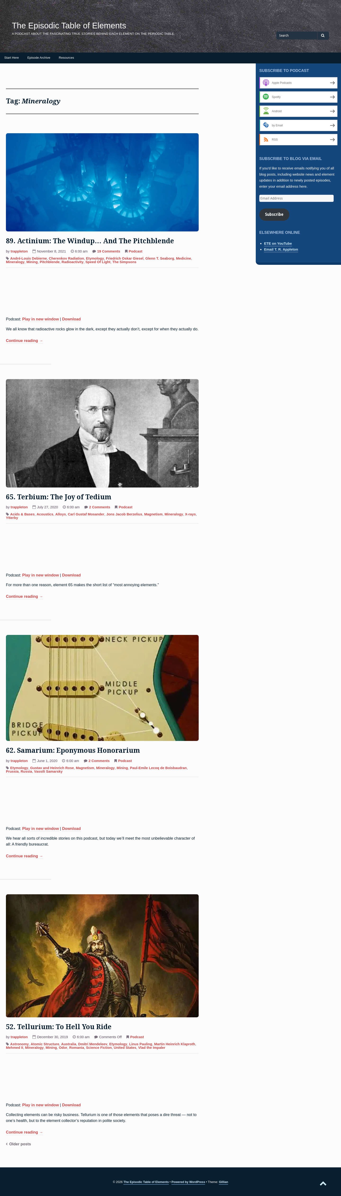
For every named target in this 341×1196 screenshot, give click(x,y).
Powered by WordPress (188, 1182)
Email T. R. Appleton (281, 249)
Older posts (20, 1144)
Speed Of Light (98, 262)
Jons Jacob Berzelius (124, 514)
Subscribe (274, 214)
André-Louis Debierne (28, 258)
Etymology (95, 258)
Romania (76, 1048)
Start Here (11, 57)
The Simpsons (124, 262)
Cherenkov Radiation (66, 258)
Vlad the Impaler (151, 1048)
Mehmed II (14, 1048)
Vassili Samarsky (48, 771)
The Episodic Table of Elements (69, 25)
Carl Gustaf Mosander (86, 514)
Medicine (183, 258)
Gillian (223, 1182)
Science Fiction (99, 1048)
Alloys (60, 514)
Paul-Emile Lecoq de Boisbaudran (158, 768)
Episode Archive (38, 57)
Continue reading (24, 341)
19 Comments (108, 251)
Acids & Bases (22, 514)
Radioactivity (72, 262)
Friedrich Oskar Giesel (124, 258)
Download (71, 319)
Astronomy (19, 1044)
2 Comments (99, 507)
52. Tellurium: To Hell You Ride (59, 1027)
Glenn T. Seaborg (159, 258)
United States (125, 1048)
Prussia (12, 771)
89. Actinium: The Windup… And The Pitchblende (90, 241)
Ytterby (12, 518)
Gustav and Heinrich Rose (52, 768)
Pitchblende (50, 262)
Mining (32, 262)
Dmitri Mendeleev (92, 1044)
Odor (63, 1048)
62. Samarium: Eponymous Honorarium (73, 750)
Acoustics (44, 514)
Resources (66, 57)
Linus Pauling (140, 1044)
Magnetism (153, 514)
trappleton (19, 251)
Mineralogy (15, 262)
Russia (26, 771)
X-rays (190, 514)
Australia (68, 1044)
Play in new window (40, 319)
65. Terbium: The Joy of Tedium (58, 497)
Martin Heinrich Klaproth (174, 1044)
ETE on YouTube (278, 243)
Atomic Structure (45, 1044)
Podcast (136, 251)
